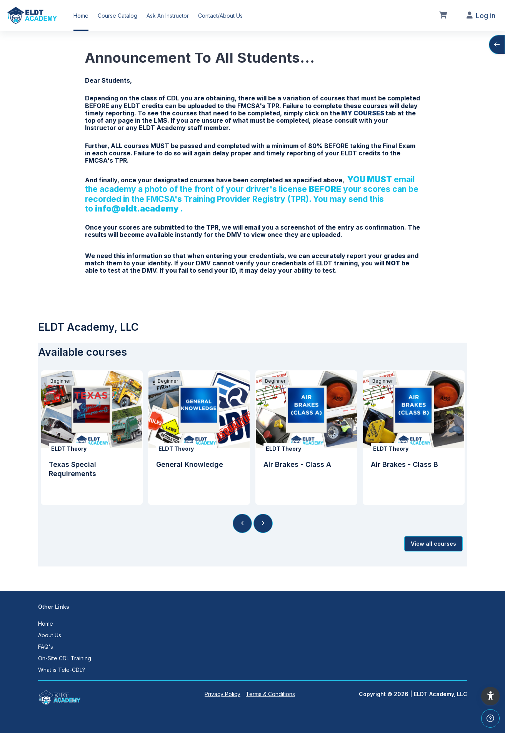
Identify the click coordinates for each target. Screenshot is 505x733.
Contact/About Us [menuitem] (220, 15)
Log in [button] (481, 16)
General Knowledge (189, 464)
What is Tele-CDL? (61, 669)
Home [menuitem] (80, 15)
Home (45, 623)
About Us (49, 635)
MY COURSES (362, 113)
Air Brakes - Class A (297, 464)
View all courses (433, 543)
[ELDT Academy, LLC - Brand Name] (32, 15)
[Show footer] (490, 718)
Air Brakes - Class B (404, 464)
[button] (490, 696)
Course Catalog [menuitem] (117, 15)
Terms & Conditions (270, 694)
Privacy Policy (222, 694)
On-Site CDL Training (64, 658)
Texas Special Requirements (72, 469)
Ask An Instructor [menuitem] (168, 15)
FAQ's (45, 646)
